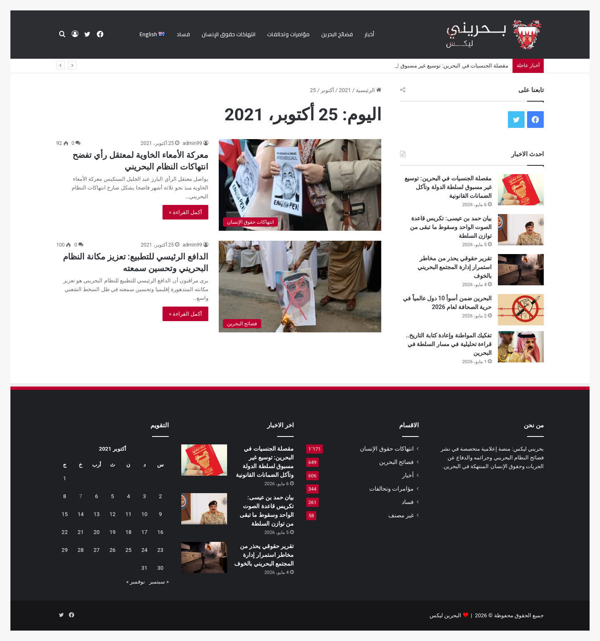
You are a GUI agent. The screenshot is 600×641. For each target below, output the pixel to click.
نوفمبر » (135, 582)
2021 (345, 90)
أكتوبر (327, 90)
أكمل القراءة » (185, 212)
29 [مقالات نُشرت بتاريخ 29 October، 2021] (65, 550)
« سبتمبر (159, 582)
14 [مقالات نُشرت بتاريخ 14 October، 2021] (81, 514)
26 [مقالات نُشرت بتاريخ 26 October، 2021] (113, 550)
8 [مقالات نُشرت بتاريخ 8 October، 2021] (64, 496)
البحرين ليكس (445, 615)
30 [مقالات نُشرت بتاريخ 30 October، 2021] (161, 568)
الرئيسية (368, 90)
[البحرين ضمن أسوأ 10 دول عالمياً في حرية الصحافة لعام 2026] (521, 309)
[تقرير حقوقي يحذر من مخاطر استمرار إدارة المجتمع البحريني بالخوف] (521, 269)
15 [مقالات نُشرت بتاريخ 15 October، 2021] (65, 514)
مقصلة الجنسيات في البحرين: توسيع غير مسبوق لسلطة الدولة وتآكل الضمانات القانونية (448, 187)
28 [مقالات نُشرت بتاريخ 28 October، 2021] (81, 550)
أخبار (369, 34)
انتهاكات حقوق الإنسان (228, 34)
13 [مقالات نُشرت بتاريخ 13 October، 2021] (96, 514)
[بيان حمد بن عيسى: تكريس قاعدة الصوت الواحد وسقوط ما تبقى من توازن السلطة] (521, 229)
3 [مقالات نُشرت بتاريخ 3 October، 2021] (144, 496)
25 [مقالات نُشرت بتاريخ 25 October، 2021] (128, 550)
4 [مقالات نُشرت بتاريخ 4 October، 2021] (128, 496)
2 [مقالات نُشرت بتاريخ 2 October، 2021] (160, 496)
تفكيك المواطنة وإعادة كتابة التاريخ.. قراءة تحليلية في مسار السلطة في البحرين (449, 344)
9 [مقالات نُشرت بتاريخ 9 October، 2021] (160, 514)
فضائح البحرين (337, 34)
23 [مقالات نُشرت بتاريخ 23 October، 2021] (161, 550)
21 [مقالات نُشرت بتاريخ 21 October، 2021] (81, 532)
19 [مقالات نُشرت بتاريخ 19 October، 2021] (113, 532)
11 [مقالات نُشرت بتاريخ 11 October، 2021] (128, 514)
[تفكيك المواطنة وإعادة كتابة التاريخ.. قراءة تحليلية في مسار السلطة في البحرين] (521, 346)
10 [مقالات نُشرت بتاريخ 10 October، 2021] (144, 514)
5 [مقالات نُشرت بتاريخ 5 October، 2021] (112, 496)
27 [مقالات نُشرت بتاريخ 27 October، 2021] (96, 550)
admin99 (192, 143)
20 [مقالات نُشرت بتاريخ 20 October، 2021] (96, 532)
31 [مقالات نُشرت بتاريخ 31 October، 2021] (144, 568)
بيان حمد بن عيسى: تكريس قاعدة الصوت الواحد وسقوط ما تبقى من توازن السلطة (451, 227)
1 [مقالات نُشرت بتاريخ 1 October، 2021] (64, 478)
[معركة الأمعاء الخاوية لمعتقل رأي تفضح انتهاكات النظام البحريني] (300, 185)
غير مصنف (401, 515)
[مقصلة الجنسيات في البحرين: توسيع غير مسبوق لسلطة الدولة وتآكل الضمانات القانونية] (521, 189)
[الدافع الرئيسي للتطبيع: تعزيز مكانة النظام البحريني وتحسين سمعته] (300, 286)
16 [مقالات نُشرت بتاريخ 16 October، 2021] (161, 532)
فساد (183, 34)
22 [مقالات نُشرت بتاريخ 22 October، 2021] (65, 532)
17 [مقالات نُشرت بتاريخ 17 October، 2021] (144, 532)
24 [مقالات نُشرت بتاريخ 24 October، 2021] (144, 550)
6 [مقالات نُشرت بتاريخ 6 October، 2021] (96, 496)
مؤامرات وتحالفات (288, 34)
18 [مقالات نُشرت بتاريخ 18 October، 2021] (128, 532)
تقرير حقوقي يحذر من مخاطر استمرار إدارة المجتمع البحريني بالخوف (455, 267)
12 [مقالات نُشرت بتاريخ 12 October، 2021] (113, 514)
